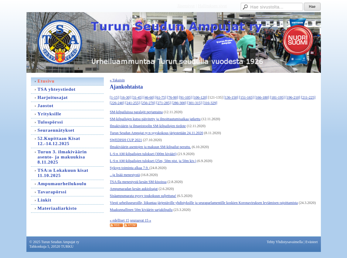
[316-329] (210, 103)
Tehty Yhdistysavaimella (285, 242)
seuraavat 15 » (140, 220)
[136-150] (231, 97)
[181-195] (277, 97)
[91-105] (185, 97)
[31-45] (137, 97)
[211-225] (308, 97)
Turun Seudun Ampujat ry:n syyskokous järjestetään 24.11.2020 (156, 133)
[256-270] (148, 103)
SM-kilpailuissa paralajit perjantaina (136, 112)
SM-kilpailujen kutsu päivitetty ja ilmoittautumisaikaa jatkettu (155, 119)
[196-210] (293, 97)
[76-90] (172, 97)
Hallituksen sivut (212, 6)
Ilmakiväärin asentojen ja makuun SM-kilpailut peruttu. (150, 147)
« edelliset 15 (119, 220)
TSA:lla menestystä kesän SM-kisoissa (138, 182)
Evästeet (311, 242)
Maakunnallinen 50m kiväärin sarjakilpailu (141, 210)
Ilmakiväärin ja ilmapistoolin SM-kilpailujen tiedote (148, 126)
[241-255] (132, 103)
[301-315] (194, 103)
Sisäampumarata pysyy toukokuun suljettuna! (143, 196)
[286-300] (179, 103)
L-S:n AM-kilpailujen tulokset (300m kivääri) (143, 154)
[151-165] (246, 97)
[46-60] (149, 97)
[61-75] (160, 97)
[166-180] (262, 97)
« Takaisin (117, 80)
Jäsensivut (186, 6)
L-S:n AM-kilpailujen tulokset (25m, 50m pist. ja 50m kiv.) (153, 161)
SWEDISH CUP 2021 (126, 140)
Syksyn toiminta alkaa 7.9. (130, 168)
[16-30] (125, 97)
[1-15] (114, 97)
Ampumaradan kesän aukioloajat (134, 189)
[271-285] (163, 103)
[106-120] (200, 97)
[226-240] (117, 103)
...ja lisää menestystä (125, 175)
